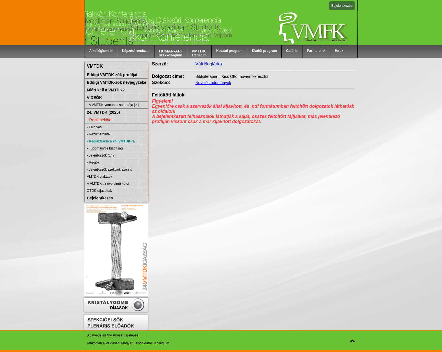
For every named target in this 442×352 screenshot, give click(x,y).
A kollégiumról (101, 51)
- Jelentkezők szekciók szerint (109, 169)
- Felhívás (94, 127)
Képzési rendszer (136, 51)
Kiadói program (264, 51)
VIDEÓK (94, 97)
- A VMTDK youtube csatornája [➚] (113, 105)
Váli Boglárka (208, 63)
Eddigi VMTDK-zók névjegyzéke (116, 82)
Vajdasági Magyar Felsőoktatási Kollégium (137, 343)
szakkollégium (171, 53)
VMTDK (95, 66)
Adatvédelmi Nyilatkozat (105, 335)
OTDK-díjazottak (99, 191)
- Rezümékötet (99, 120)
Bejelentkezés (342, 6)
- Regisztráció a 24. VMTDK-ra (111, 141)
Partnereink (316, 51)
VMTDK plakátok (99, 177)
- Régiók (93, 162)
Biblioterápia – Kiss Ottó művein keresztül (231, 76)
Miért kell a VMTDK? (106, 90)
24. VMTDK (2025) (103, 112)
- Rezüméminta (98, 134)
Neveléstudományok (213, 82)
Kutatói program (229, 51)
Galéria (292, 51)
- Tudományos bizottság (105, 148)
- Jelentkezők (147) (101, 155)
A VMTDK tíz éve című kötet (108, 184)
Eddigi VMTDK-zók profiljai (112, 74)
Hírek (339, 51)
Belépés (132, 335)
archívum (199, 53)
